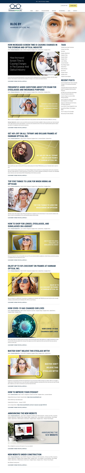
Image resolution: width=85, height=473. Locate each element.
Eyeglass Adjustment (12, 417)
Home (31, 10)
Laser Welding (40, 417)
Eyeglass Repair (39, 310)
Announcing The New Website (22, 413)
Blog (69, 10)
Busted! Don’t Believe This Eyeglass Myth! (29, 351)
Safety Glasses (20, 418)
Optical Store (40, 49)
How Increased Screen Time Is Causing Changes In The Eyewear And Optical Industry (32, 46)
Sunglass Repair (11, 312)
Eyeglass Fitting (34, 353)
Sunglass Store (47, 49)
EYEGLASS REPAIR (45, 10)
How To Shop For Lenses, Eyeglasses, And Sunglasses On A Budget (28, 225)
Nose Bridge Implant (65, 64)
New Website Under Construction (24, 454)
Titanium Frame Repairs (48, 418)
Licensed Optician (41, 138)
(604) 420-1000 (64, 5)
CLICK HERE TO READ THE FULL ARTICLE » (17, 81)
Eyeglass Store (35, 49)
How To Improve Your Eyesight (23, 392)
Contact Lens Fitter (33, 394)
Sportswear (26, 418)
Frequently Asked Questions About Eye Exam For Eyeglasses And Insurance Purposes (32, 88)
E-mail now (73, 5)
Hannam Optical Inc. (12, 122)
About (37, 10)
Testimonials (62, 10)
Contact (75, 10)
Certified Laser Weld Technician (37, 415)
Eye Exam (33, 310)
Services (54, 10)
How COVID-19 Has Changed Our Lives (26, 308)
